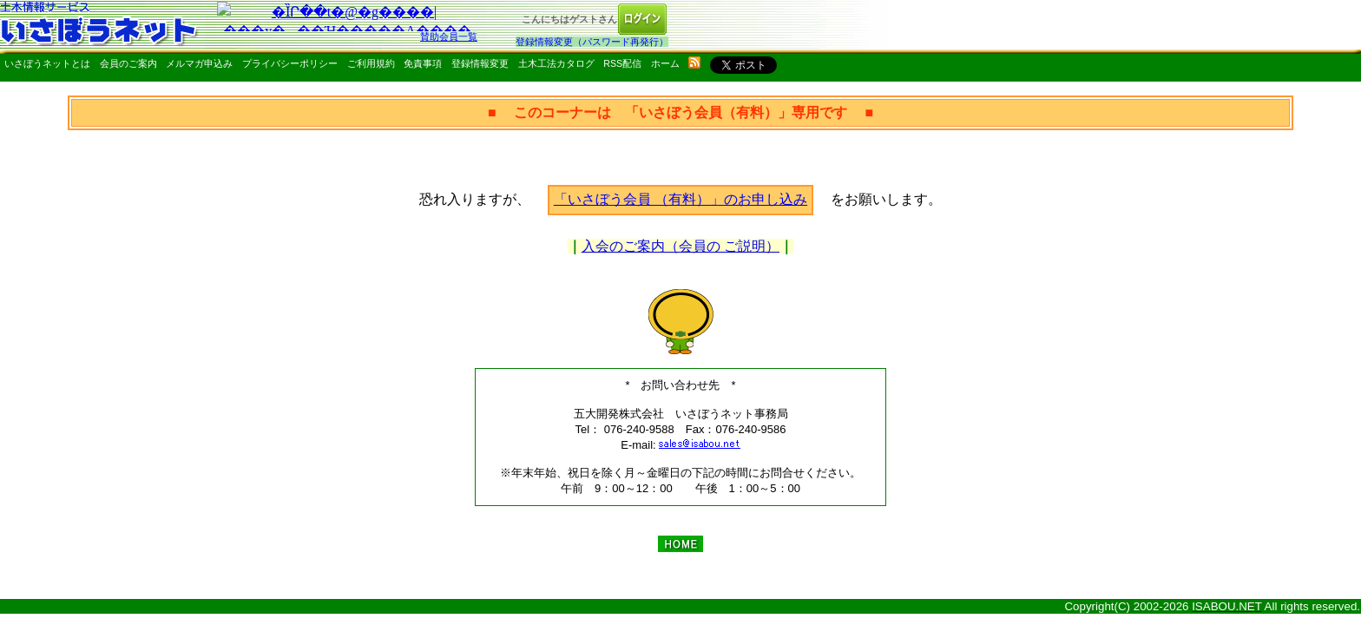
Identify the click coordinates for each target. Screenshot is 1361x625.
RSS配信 (622, 63)
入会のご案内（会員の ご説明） (680, 246)
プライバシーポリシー (290, 63)
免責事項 (423, 63)
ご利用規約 (371, 63)
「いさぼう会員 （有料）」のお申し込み (680, 199)
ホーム (665, 63)
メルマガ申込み (199, 63)
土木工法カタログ (556, 63)
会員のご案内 (128, 63)
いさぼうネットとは (47, 63)
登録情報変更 (480, 63)
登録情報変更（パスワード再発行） (592, 41)
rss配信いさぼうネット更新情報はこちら (694, 62)
